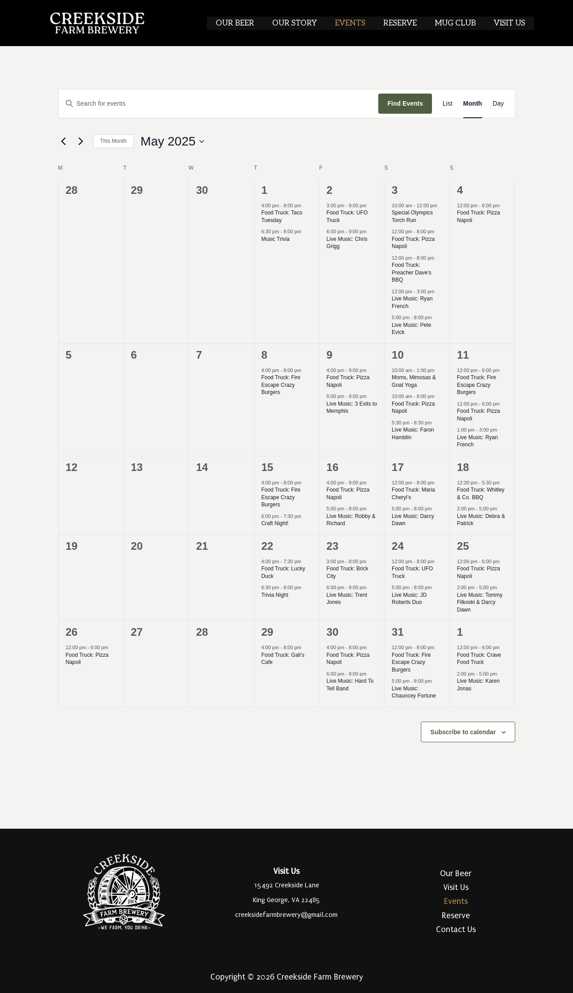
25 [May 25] (463, 546)
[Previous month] (63, 141)
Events (359, 23)
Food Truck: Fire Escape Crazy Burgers (280, 384)
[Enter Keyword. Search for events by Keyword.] (219, 104)
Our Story (306, 23)
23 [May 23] (332, 546)
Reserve (406, 23)
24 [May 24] (398, 546)
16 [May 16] (332, 467)
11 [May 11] (463, 355)
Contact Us (456, 929)
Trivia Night (274, 595)
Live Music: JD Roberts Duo (409, 599)
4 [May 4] (460, 190)
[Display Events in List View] (448, 104)
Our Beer (250, 23)
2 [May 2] (329, 190)
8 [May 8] (264, 355)
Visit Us (510, 23)
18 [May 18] (463, 467)
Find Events (405, 103)
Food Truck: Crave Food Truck (479, 659)
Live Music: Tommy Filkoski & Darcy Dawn (480, 602)
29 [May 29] (267, 632)
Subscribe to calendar (463, 732)
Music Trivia (275, 239)
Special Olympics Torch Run (412, 216)
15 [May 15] (267, 467)
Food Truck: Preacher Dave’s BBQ (412, 272)
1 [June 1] (460, 632)
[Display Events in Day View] (498, 104)
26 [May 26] (72, 632)
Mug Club (459, 23)
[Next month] (81, 141)
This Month (113, 141)
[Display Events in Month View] (472, 104)
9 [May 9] (329, 355)
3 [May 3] (395, 190)
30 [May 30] (332, 632)
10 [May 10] (398, 355)
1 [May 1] (264, 190)
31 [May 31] (398, 632)
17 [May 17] (398, 467)
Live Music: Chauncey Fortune (414, 692)
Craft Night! (275, 523)
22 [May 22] (267, 546)
